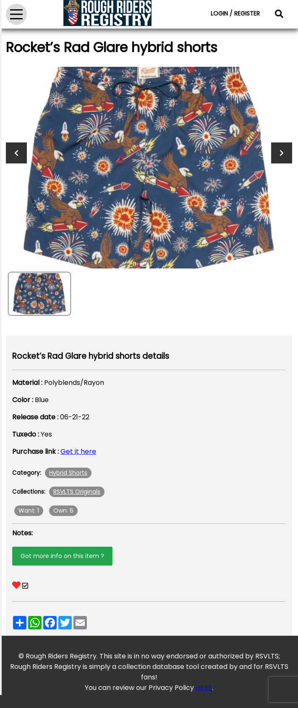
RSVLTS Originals (76, 491)
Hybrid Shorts (68, 472)
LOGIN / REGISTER (235, 13)
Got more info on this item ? (62, 556)
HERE (204, 687)
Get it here (78, 451)
